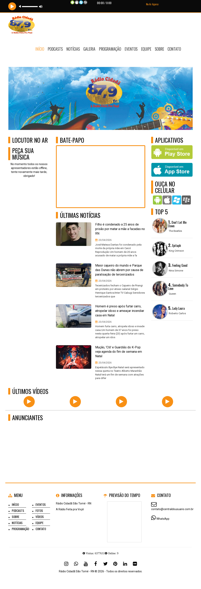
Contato (174, 49)
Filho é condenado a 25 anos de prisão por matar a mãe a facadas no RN (120, 229)
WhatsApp (162, 518)
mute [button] (20, 6)
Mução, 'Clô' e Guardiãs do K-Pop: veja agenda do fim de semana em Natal (118, 351)
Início (39, 49)
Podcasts (55, 49)
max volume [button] (41, 6)
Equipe (146, 49)
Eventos (131, 49)
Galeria (89, 49)
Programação (110, 49)
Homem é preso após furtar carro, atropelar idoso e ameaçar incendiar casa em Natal (119, 310)
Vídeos (40, 516)
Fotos (39, 510)
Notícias (73, 49)
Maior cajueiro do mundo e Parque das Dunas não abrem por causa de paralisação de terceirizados (119, 270)
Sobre (159, 49)
